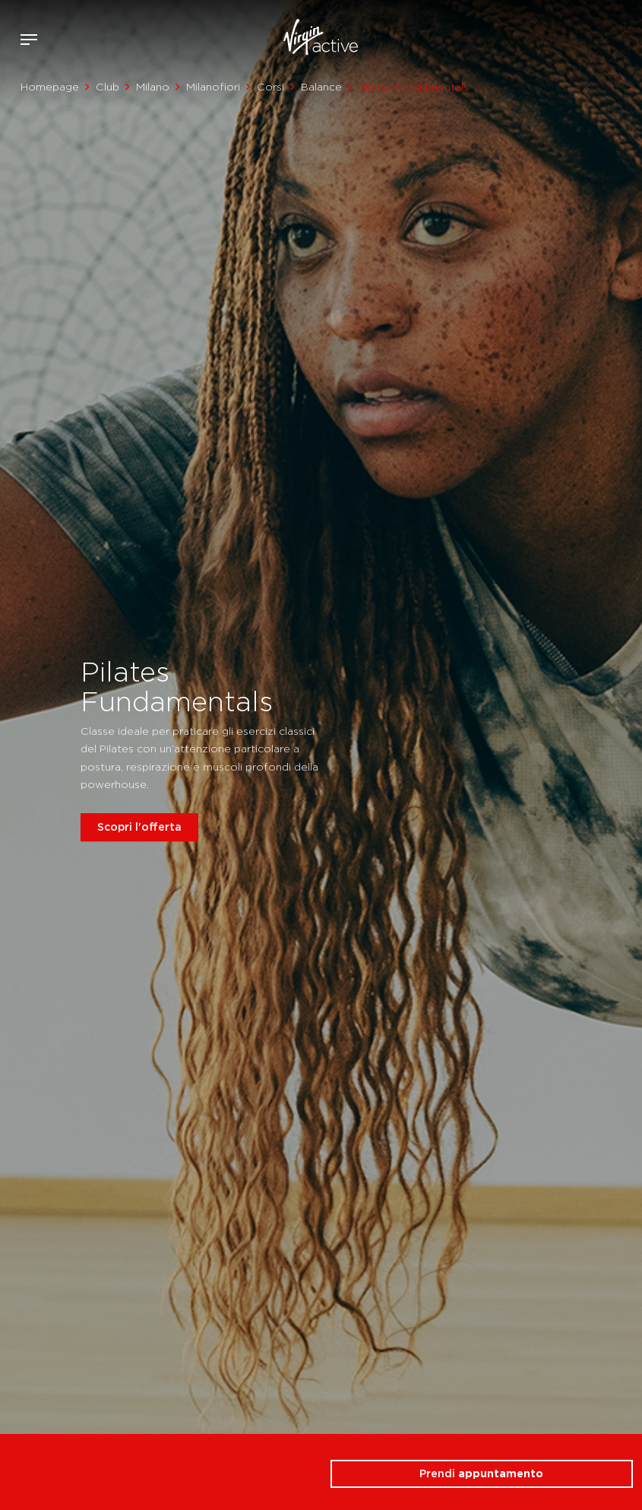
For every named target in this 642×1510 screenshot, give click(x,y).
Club (107, 87)
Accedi (580, 39)
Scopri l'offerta (139, 827)
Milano (152, 87)
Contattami (625, 37)
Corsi (270, 87)
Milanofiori (213, 87)
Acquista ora (602, 37)
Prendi (481, 1473)
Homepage (50, 87)
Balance (321, 87)
